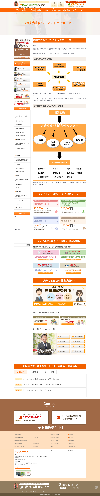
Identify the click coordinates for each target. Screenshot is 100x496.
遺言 (17, 152)
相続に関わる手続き (20, 128)
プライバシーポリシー (21, 200)
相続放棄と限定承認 (20, 139)
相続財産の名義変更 (55, 434)
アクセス (34, 434)
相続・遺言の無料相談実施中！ (21, 180)
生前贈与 (18, 164)
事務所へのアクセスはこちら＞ (22, 468)
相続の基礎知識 (19, 121)
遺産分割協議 (19, 124)
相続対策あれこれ (20, 168)
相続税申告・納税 (20, 132)
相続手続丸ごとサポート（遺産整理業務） (22, 144)
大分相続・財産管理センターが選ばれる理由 (22, 196)
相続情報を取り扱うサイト (74, 446)
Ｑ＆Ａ (17, 175)
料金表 (17, 187)
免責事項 (18, 204)
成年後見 (18, 155)
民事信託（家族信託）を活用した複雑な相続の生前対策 (22, 160)
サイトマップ (19, 207)
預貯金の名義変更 (18, 443)
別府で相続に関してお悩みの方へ (22, 116)
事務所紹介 (18, 191)
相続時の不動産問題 (20, 135)
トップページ (19, 112)
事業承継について (20, 171)
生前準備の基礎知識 (20, 148)
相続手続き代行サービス (19, 446)
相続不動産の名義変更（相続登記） (22, 440)
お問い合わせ (19, 184)
